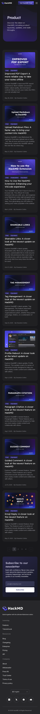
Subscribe (20, 589)
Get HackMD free (26, 3)
